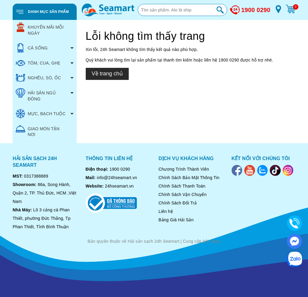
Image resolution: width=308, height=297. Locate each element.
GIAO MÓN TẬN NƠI (38, 130)
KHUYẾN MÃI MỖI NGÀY (40, 29)
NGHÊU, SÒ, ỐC (38, 78)
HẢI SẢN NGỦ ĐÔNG (36, 94)
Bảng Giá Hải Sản (176, 219)
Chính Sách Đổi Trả (178, 203)
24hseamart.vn (119, 186)
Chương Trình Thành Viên (184, 169)
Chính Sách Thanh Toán (182, 186)
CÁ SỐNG (32, 48)
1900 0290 (255, 10)
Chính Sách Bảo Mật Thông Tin (189, 177)
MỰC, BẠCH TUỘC (41, 113)
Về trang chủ (107, 74)
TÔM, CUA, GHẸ (38, 63)
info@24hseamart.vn (117, 177)
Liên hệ (166, 211)
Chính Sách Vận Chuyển (183, 194)
